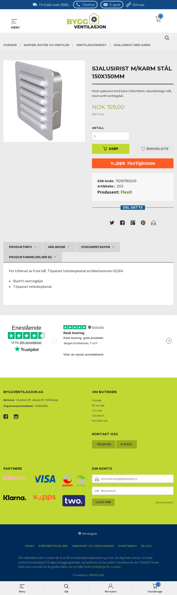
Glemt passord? (164, 502)
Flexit (126, 192)
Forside (96, 400)
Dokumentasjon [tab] (95, 247)
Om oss (139, 4)
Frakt (29, 546)
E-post (115, 4)
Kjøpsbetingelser (53, 546)
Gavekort (98, 415)
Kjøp (110, 149)
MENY (14, 21)
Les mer (73, 567)
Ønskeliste (154, 149)
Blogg (146, 546)
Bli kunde (98, 405)
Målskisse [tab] (56, 247)
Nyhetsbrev (127, 546)
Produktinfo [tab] (20, 247)
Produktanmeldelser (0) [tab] (30, 257)
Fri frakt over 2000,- (54, 4)
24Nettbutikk (96, 575)
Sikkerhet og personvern (93, 546)
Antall (98, 128)
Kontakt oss (99, 421)
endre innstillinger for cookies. (102, 567)
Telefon (88, 4)
